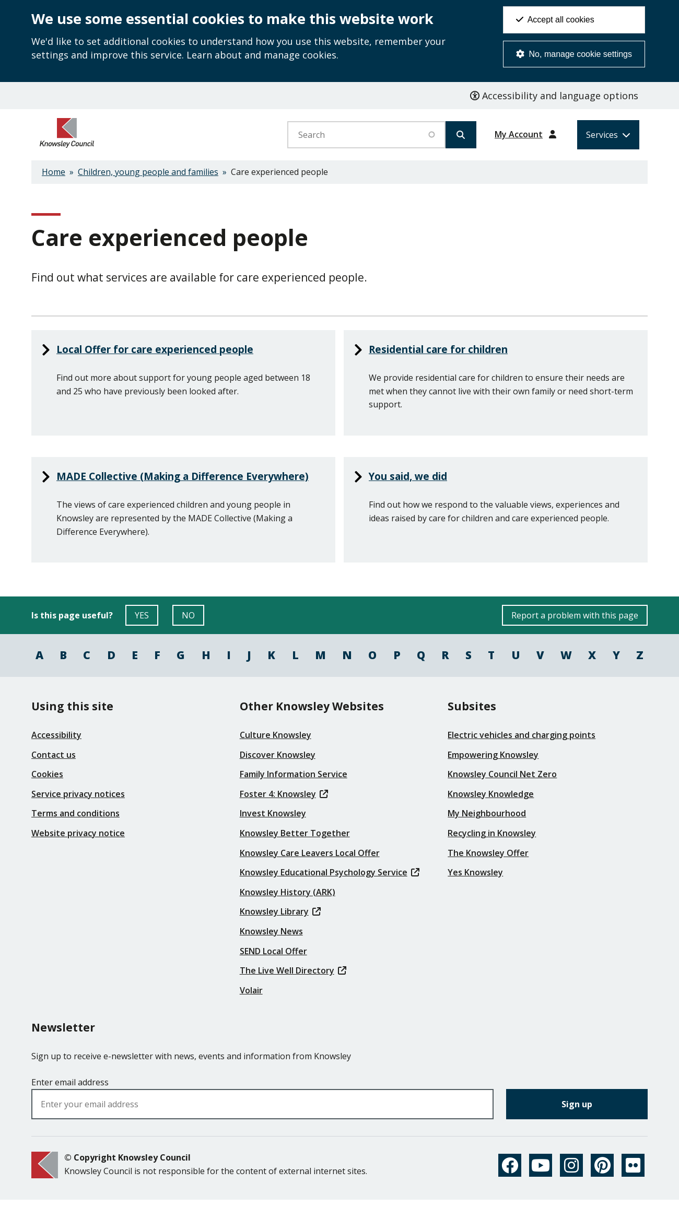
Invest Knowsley (273, 831)
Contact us (53, 772)
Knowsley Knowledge (491, 811)
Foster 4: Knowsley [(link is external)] (284, 811)
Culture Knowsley (275, 752)
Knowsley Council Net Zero (502, 792)
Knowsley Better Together (295, 851)
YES (146, 635)
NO (193, 635)
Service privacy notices (78, 811)
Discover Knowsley (277, 772)
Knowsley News (271, 949)
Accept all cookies (555, 19)
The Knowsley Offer (488, 870)
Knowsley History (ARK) (287, 909)
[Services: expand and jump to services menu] (608, 134)
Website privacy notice (78, 851)
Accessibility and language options (554, 95)
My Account (519, 134)
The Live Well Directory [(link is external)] (293, 988)
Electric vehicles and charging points (521, 752)
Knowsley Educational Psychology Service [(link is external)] (329, 890)
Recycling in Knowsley (492, 851)
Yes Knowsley (475, 890)
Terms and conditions (75, 831)
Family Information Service (293, 792)
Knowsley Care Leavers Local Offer (310, 870)
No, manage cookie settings (574, 54)
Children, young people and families (148, 172)
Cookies (47, 792)
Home (53, 172)
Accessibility (56, 752)
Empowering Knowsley (493, 772)
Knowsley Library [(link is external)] (280, 929)
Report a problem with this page (574, 633)
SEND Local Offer (273, 968)
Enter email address (70, 1099)
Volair (251, 1007)
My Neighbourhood (487, 831)
